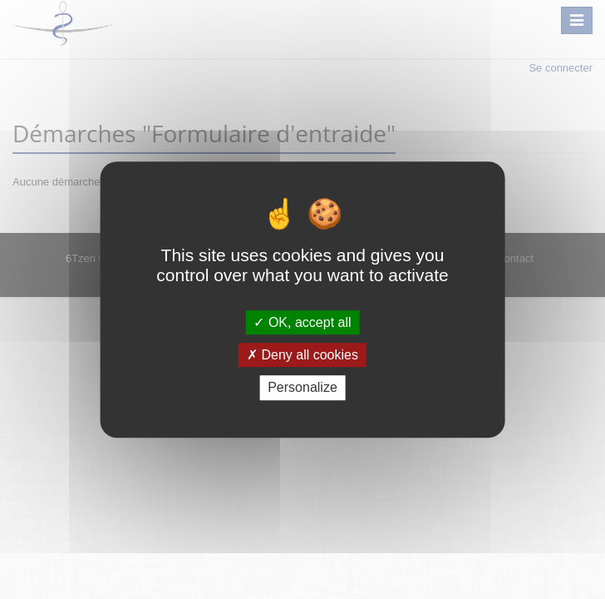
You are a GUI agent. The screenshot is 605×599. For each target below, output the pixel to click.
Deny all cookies (302, 355)
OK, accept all (302, 322)
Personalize (302, 388)
